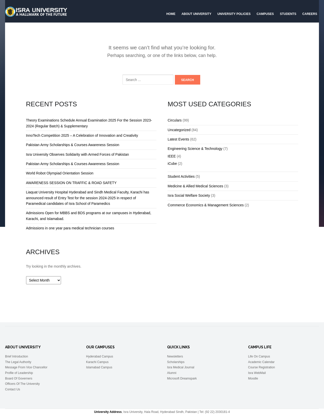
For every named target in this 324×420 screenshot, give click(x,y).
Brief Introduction (16, 356)
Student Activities (181, 176)
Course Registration (261, 367)
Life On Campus (259, 356)
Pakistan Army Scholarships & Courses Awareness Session (72, 145)
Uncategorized (179, 130)
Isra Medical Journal (180, 367)
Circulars (174, 120)
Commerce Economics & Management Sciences (206, 205)
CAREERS (309, 14)
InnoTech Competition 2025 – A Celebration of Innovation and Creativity (82, 135)
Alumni (171, 373)
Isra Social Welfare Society (189, 195)
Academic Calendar (261, 362)
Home (170, 14)
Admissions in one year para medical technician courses (70, 228)
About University (196, 14)
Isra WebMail (257, 373)
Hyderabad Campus (99, 356)
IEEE (172, 156)
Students (288, 14)
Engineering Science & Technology (195, 149)
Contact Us (12, 389)
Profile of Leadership (19, 373)
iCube (172, 164)
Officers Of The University (22, 384)
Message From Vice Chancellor (26, 367)
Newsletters (175, 356)
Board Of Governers (18, 378)
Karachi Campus (97, 362)
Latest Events (178, 139)
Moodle (253, 378)
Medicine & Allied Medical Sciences (195, 186)
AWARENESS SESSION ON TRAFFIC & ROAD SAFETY (71, 183)
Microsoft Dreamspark (182, 378)
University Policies (234, 14)
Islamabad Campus (99, 367)
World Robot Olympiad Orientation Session (59, 173)
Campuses (265, 14)
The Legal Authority (18, 362)
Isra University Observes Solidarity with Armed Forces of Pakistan (77, 154)
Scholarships (176, 362)
